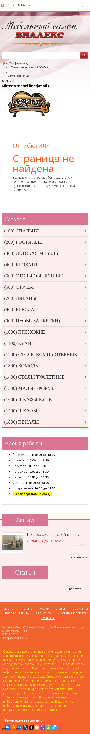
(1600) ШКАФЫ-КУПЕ (45, 399)
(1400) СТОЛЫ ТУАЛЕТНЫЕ (45, 377)
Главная (8, 608)
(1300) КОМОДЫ (45, 365)
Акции (44, 608)
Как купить (43, 613)
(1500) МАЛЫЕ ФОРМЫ (45, 388)
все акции (77, 557)
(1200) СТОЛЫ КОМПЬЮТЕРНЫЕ (45, 354)
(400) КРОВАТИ (45, 264)
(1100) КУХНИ (45, 343)
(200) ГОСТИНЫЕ (45, 242)
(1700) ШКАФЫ (45, 410)
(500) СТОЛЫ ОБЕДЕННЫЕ (45, 275)
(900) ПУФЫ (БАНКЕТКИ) (45, 320)
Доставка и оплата (72, 613)
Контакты (48, 618)
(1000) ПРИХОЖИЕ (45, 332)
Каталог (27, 608)
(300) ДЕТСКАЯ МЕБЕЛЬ (45, 253)
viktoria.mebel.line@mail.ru (27, 85)
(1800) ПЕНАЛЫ (45, 421)
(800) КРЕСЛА (45, 309)
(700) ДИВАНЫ (45, 298)
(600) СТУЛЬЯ (45, 287)
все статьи (76, 589)
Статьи (60, 608)
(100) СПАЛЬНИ (45, 230)
